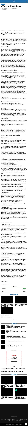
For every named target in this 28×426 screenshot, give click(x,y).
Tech (17, 419)
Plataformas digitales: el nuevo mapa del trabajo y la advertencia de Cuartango (13, 368)
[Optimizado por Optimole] (26, 424)
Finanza (17, 420)
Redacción (5, 9)
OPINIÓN (9, 420)
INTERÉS (25, 419)
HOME (2, 419)
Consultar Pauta (14, 361)
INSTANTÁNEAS (9, 419)
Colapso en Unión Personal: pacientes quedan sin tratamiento (12, 371)
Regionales (13, 420)
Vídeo (20, 420)
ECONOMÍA (13, 419)
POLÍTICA (5, 419)
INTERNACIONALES (21, 419)
